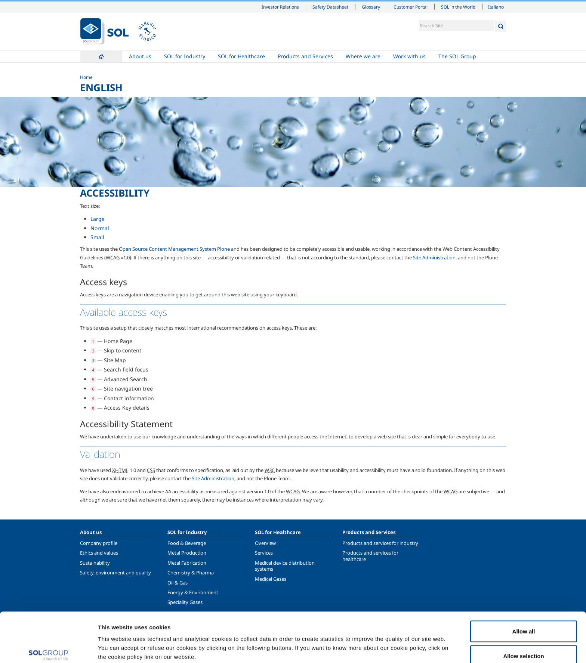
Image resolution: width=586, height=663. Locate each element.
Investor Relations (280, 7)
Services (264, 552)
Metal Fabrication (186, 562)
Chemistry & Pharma (190, 572)
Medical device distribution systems (285, 565)
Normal (99, 228)
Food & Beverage (186, 543)
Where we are (363, 56)
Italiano (496, 7)
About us (140, 56)
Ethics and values (99, 552)
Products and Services (305, 56)
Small (97, 237)
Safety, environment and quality (115, 572)
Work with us (409, 56)
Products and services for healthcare (370, 555)
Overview (265, 543)
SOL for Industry (184, 56)
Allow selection (523, 619)
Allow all (523, 594)
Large (97, 218)
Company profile (98, 543)
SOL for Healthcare (241, 56)
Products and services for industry (380, 543)
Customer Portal (411, 7)
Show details (388, 644)
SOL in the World (458, 7)
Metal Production (186, 552)
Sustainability (95, 562)
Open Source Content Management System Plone (174, 249)
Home (101, 56)
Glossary (371, 7)
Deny (524, 643)
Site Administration (434, 257)
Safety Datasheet (330, 7)
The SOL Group (457, 56)
